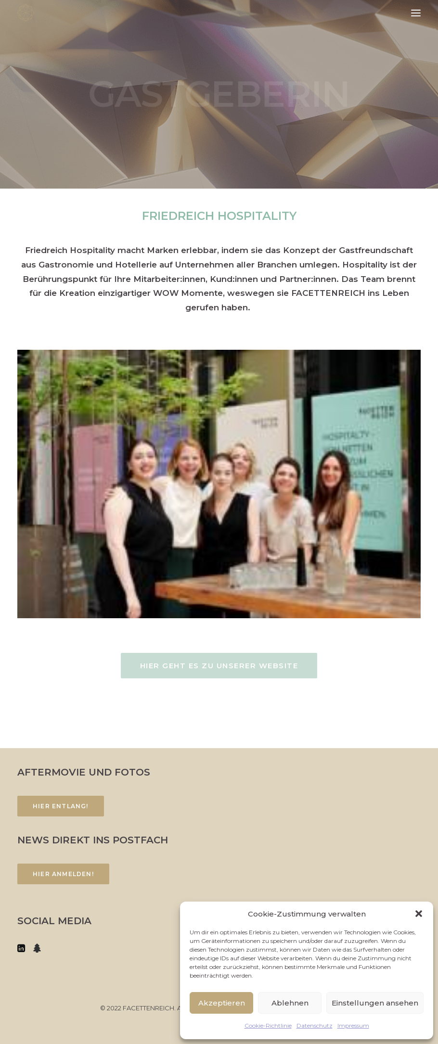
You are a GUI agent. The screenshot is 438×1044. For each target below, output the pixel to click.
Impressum (353, 1025)
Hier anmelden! (63, 874)
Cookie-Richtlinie (268, 1025)
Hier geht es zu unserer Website (219, 665)
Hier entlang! (61, 806)
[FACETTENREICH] (25, 12)
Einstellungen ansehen (375, 1002)
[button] (419, 913)
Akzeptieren (221, 1002)
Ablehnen (290, 1002)
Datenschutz (314, 1025)
